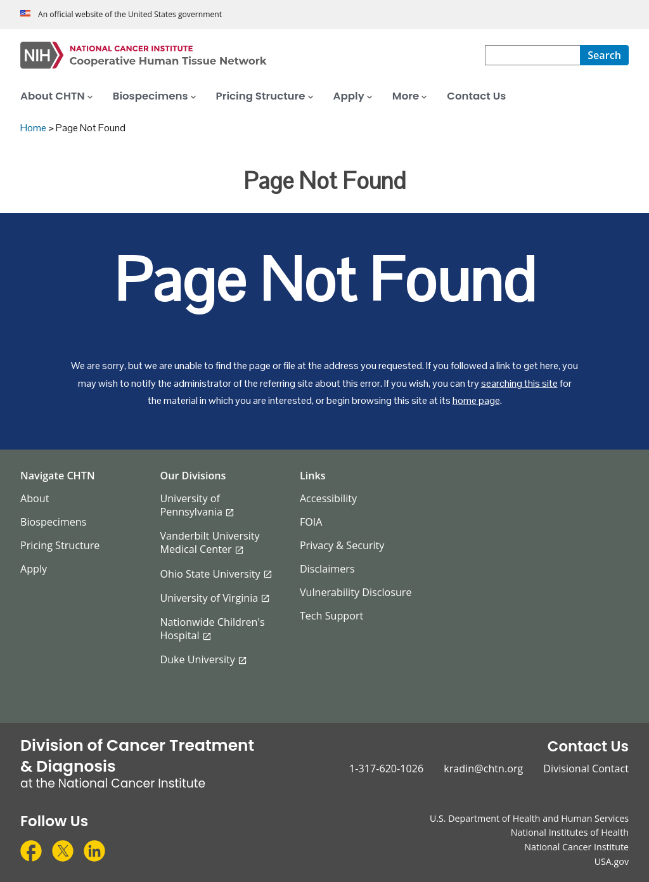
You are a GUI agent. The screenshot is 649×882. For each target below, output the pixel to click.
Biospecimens (53, 522)
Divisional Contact (586, 768)
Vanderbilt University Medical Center (209, 542)
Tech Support (331, 616)
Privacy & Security (342, 545)
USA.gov (611, 861)
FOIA (311, 522)
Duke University (197, 659)
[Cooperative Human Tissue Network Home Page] (252, 55)
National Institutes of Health (570, 832)
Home (33, 127)
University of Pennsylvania (191, 505)
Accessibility (328, 498)
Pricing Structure (60, 545)
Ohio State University (210, 574)
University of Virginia (209, 598)
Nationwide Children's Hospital (212, 628)
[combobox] (532, 55)
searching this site (519, 383)
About (34, 498)
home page (476, 400)
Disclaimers (327, 569)
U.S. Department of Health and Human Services (529, 818)
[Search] (604, 55)
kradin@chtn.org (483, 768)
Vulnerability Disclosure (356, 592)
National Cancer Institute (576, 847)
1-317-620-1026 (386, 768)
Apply (33, 569)
